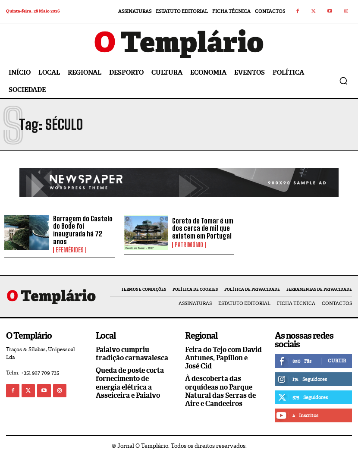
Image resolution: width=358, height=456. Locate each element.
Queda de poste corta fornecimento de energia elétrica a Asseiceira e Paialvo (130, 383)
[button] (343, 80)
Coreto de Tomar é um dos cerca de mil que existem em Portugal (202, 228)
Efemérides (70, 250)
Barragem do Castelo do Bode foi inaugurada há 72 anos (83, 229)
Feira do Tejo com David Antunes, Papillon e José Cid (223, 358)
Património (189, 245)
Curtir (337, 361)
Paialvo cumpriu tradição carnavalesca (132, 353)
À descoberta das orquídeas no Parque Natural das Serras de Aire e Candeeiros (220, 391)
